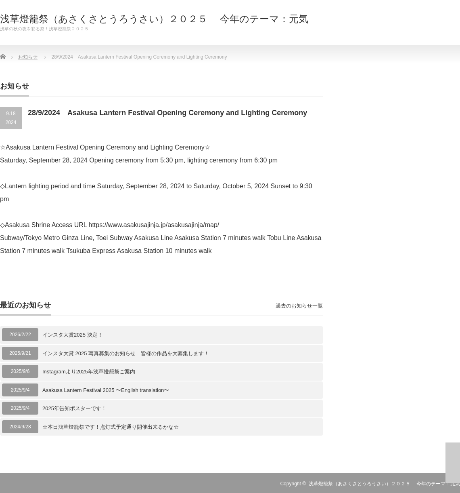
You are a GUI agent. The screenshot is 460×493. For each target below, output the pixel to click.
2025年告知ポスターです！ (74, 408)
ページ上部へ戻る (452, 462)
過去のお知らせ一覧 (299, 306)
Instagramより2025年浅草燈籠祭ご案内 (88, 372)
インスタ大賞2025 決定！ (72, 335)
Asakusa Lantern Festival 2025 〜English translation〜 (105, 390)
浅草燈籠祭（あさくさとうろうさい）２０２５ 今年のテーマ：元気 (154, 19)
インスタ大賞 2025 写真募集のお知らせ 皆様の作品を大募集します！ (125, 353)
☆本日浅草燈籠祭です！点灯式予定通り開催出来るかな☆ (110, 427)
